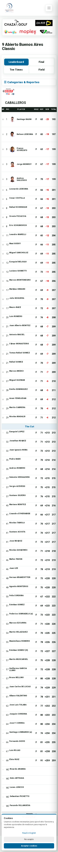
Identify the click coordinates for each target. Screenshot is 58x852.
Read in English (29, 833)
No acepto (29, 839)
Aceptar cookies (29, 846)
